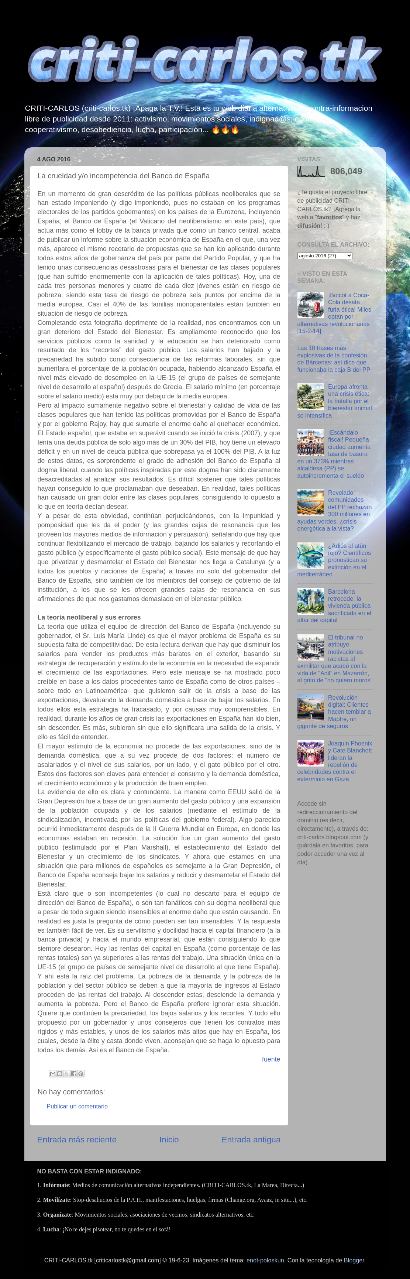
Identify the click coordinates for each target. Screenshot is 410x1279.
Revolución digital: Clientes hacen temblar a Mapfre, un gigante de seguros (334, 712)
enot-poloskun (265, 1260)
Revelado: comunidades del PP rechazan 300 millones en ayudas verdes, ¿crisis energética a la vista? (334, 510)
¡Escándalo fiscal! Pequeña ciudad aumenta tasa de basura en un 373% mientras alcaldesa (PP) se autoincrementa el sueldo (334, 454)
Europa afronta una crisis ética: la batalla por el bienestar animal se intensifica (334, 401)
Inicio (169, 1139)
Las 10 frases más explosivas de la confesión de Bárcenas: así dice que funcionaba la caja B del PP (334, 358)
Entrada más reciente (77, 1139)
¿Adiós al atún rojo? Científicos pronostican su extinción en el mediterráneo (334, 560)
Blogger (354, 1260)
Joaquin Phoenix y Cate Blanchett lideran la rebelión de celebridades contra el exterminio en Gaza (334, 761)
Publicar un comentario (77, 1106)
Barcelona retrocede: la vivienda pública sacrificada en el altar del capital (334, 606)
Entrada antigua (250, 1139)
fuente (271, 1059)
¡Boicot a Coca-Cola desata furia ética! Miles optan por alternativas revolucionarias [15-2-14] (334, 313)
